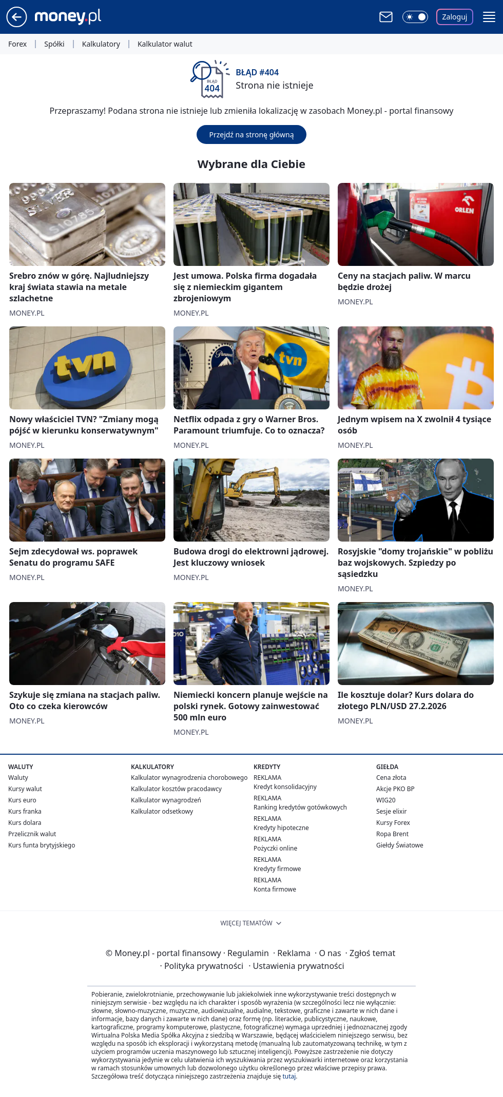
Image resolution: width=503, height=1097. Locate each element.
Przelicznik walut (32, 834)
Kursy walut (25, 788)
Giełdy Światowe (399, 845)
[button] (489, 17)
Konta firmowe (275, 889)
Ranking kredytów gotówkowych (300, 807)
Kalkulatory (101, 44)
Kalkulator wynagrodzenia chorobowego (189, 777)
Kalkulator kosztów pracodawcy (176, 788)
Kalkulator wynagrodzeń (166, 800)
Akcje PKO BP (395, 788)
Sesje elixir (391, 811)
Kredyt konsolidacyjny (285, 786)
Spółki (54, 44)
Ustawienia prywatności (296, 965)
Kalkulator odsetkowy (162, 811)
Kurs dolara (25, 822)
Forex (17, 44)
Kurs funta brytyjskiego (41, 845)
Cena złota (391, 777)
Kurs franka (25, 811)
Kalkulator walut (165, 44)
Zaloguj (455, 17)
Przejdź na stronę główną (251, 134)
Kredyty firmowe (277, 868)
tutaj (289, 1076)
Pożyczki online (275, 848)
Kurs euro (22, 800)
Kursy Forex (393, 822)
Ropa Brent (392, 834)
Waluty (18, 777)
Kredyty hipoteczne (281, 827)
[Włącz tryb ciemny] (415, 17)
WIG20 (386, 800)
